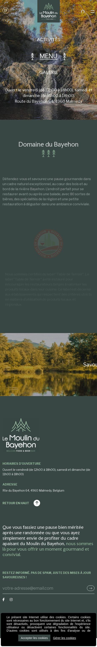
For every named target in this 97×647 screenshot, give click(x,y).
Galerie (48, 72)
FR (5, 10)
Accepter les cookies (34, 638)
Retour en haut (21, 503)
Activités (48, 39)
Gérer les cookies (64, 638)
